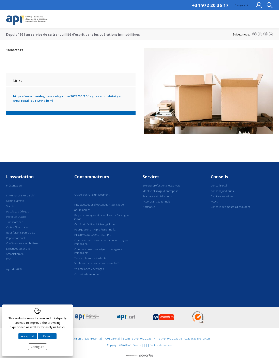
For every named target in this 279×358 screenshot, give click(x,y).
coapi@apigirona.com (197, 338)
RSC (8, 259)
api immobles (82, 210)
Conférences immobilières (22, 243)
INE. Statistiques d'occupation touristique (99, 204)
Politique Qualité (16, 217)
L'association (20, 176)
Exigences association (19, 248)
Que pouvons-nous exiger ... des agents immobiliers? (98, 251)
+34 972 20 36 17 (210, 5)
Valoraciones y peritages (89, 269)
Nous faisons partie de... (20, 232)
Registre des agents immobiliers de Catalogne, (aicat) (101, 217)
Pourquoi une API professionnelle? (95, 229)
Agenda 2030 (13, 269)
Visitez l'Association (18, 227)
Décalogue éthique (17, 211)
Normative (149, 207)
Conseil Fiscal (219, 185)
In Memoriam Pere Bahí (20, 195)
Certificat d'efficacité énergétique (94, 224)
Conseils (219, 176)
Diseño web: (139, 355)
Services (151, 176)
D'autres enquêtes (222, 196)
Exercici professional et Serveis (161, 185)
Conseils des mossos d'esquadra (230, 207)
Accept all (27, 336)
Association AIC (15, 254)
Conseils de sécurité (86, 274)
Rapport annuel (15, 238)
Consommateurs (91, 176)
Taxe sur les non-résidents (90, 258)
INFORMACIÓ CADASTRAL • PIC (92, 235)
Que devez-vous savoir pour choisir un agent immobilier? (101, 241)
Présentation (14, 185)
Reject (47, 336)
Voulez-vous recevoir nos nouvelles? (96, 263)
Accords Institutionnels (156, 201)
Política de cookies (161, 345)
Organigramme (15, 201)
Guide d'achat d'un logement (91, 194)
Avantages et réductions (157, 196)
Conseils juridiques (222, 191)
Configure (37, 347)
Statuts (10, 206)
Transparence (14, 222)
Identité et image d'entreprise (160, 191)
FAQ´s (214, 201)
